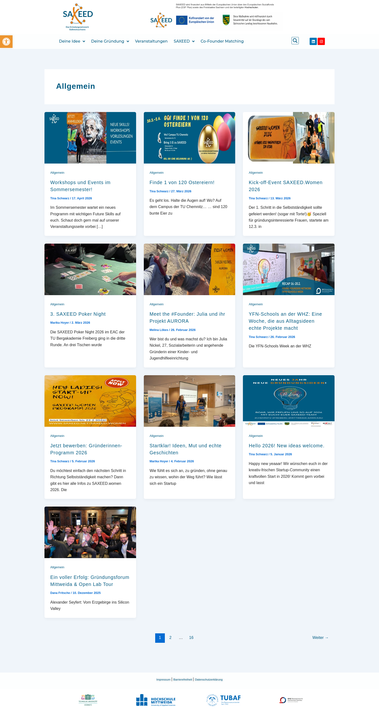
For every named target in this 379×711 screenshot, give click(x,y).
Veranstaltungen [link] (151, 41)
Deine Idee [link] (72, 41)
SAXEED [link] (184, 41)
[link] (6, 41)
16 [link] (191, 651)
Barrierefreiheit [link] (181, 679)
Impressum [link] (155, 679)
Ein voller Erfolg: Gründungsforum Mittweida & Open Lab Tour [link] (88, 591)
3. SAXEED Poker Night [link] (81, 314)
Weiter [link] (319, 651)
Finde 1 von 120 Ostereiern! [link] (186, 182)
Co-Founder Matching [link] (222, 41)
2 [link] (169, 651)
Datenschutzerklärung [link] (215, 679)
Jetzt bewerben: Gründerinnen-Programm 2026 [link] (83, 452)
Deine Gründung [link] (110, 41)
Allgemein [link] (57, 172)
